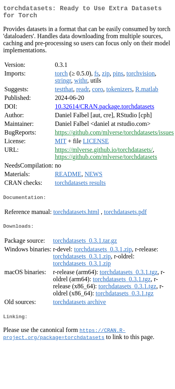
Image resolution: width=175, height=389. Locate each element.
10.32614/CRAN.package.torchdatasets (104, 109)
